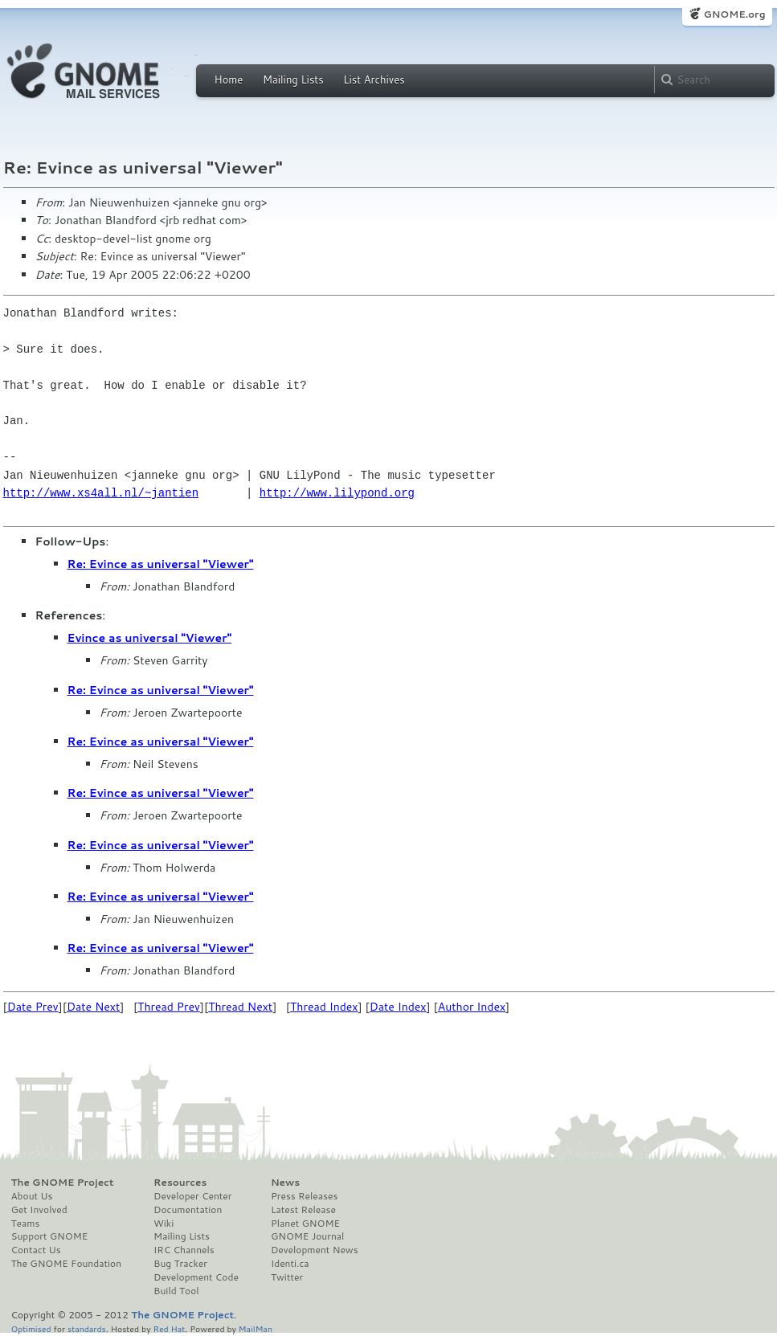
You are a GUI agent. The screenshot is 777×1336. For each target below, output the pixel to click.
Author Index (471, 1007)
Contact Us (36, 1250)
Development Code (196, 1277)
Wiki (163, 1223)
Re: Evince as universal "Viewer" (160, 564)
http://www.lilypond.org (337, 492)
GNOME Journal (308, 1236)
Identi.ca (290, 1263)
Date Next (93, 1007)
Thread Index (324, 1007)
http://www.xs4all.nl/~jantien (101, 492)
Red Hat (169, 1328)
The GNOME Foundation (66, 1263)
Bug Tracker (180, 1263)
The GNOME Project (62, 1182)
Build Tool (175, 1291)
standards (86, 1328)
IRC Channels (184, 1250)
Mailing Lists (293, 79)
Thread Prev (168, 1007)
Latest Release (303, 1209)
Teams (25, 1223)
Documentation (187, 1209)
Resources (180, 1182)
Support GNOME (49, 1236)
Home (229, 79)
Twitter (287, 1277)
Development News (314, 1250)
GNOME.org (734, 14)
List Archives (373, 79)
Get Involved (39, 1209)
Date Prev (33, 1007)
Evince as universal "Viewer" (149, 638)
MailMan (255, 1328)
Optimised (31, 1328)
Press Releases (304, 1196)
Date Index (398, 1007)
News (285, 1182)
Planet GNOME (305, 1223)
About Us (32, 1196)
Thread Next (240, 1007)
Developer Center (192, 1196)
